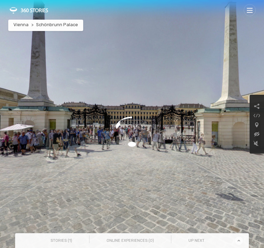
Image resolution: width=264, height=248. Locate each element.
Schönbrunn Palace (57, 24)
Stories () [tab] (61, 240)
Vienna (21, 24)
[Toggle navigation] (250, 10)
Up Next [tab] (196, 240)
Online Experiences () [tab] (130, 240)
